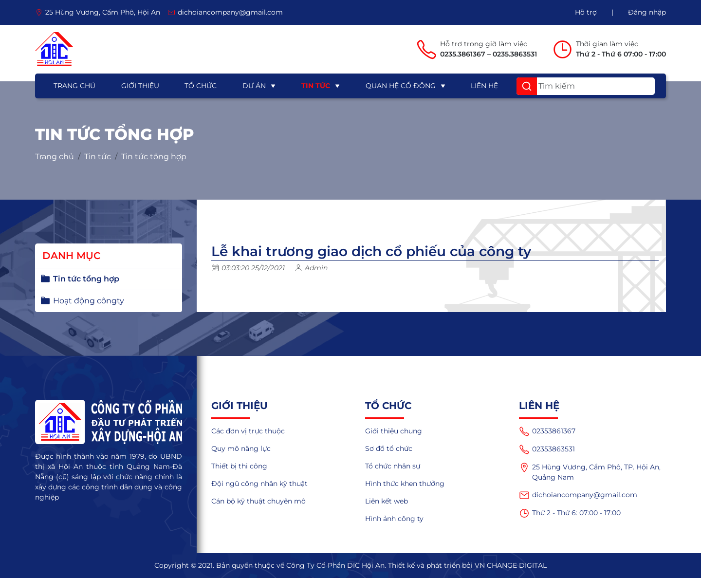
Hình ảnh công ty (394, 518)
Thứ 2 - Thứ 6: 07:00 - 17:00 (570, 513)
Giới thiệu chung (393, 431)
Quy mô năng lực (241, 448)
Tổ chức (200, 85)
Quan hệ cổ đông (401, 85)
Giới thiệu (140, 85)
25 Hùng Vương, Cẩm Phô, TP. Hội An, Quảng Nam (590, 472)
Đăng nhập (647, 12)
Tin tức (315, 85)
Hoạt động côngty (88, 300)
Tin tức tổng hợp (153, 157)
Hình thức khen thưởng (404, 483)
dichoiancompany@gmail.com (578, 495)
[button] (527, 86)
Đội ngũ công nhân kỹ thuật (259, 483)
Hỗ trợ (586, 12)
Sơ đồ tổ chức (388, 448)
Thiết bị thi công (239, 466)
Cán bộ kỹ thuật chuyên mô (258, 501)
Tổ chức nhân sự (392, 466)
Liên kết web (386, 501)
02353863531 (547, 449)
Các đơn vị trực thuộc (248, 431)
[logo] (54, 49)
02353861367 (547, 431)
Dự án (254, 85)
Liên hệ (484, 85)
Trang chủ (74, 85)
